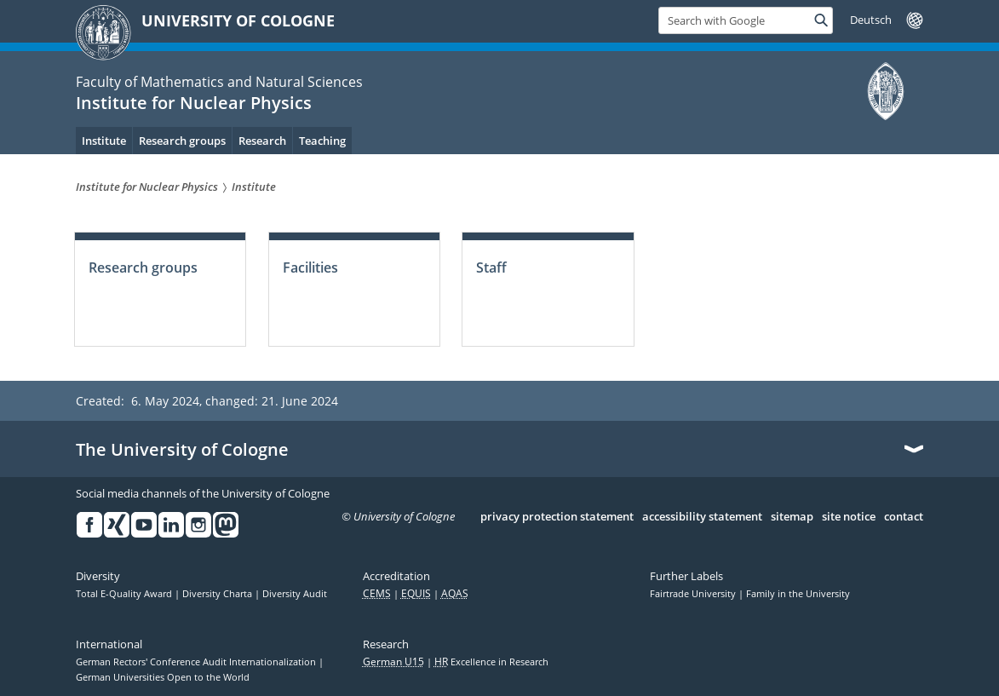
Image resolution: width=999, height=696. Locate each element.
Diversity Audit (294, 594)
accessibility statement (702, 517)
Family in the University (798, 594)
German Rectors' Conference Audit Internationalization (197, 662)
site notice (849, 517)
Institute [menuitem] (104, 140)
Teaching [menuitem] (322, 140)
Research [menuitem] (262, 140)
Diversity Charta (218, 594)
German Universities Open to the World (163, 677)
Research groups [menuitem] (182, 140)
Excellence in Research (491, 662)
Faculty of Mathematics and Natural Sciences (219, 81)
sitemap (792, 517)
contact (903, 517)
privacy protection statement (557, 517)
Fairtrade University (694, 594)
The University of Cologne (182, 450)
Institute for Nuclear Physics (194, 102)
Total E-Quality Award (125, 594)
